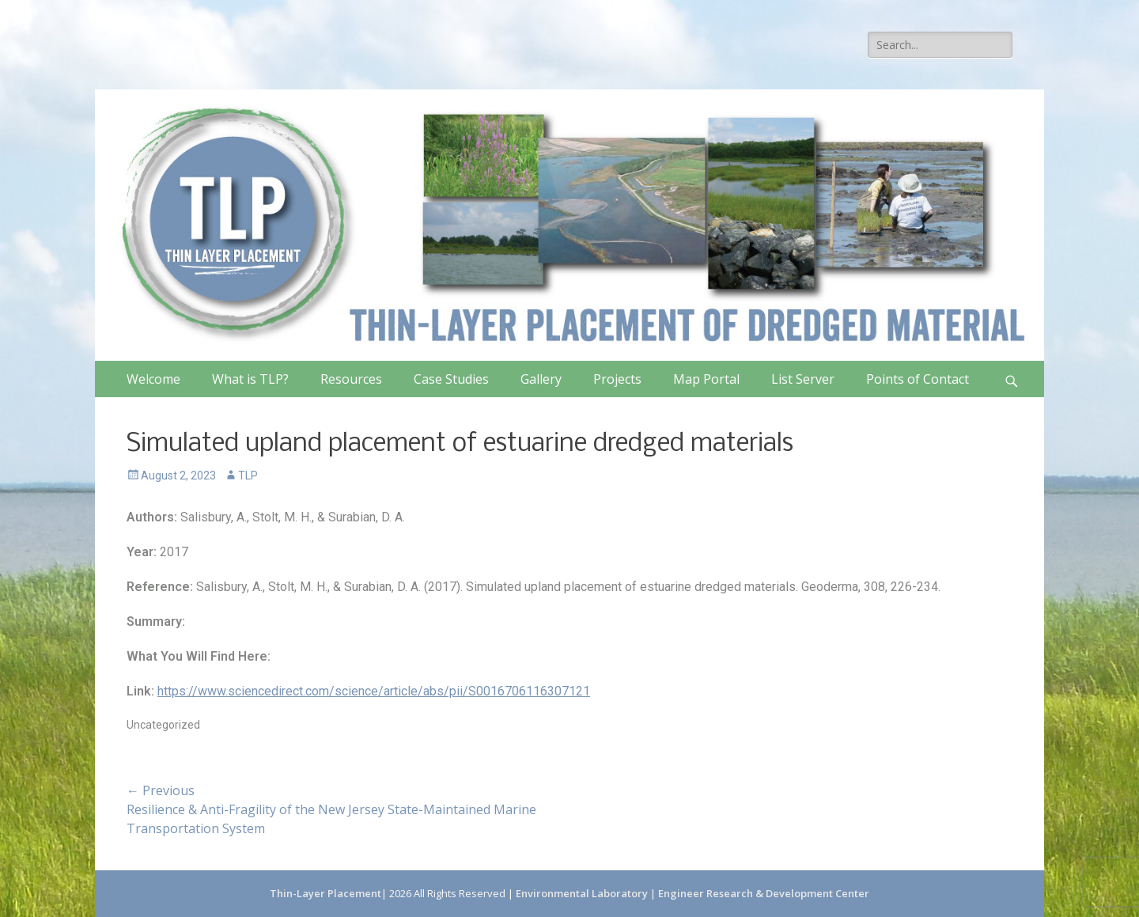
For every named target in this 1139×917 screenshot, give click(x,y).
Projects (617, 379)
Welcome (153, 379)
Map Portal (706, 379)
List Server (802, 379)
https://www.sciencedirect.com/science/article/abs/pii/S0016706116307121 (373, 691)
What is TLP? (250, 379)
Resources (351, 379)
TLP (248, 475)
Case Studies (451, 379)
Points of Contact (917, 379)
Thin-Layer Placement (325, 893)
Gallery (541, 379)
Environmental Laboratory (583, 893)
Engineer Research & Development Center (763, 893)
